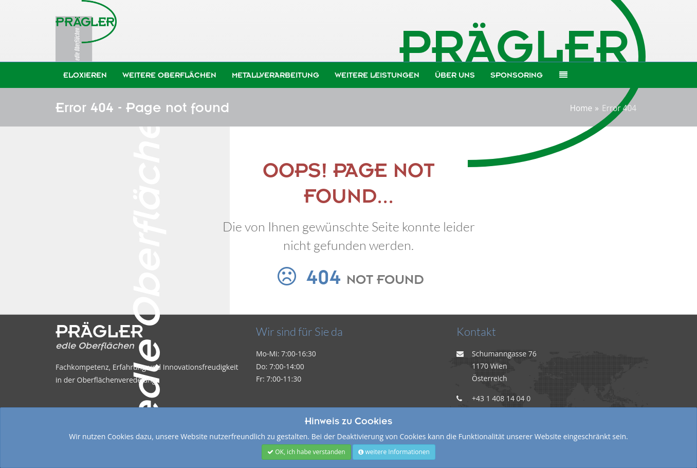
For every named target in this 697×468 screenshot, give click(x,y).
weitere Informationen (394, 451)
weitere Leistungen (377, 75)
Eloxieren (85, 75)
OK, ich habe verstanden (306, 451)
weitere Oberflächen (169, 75)
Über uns (455, 75)
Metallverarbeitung (275, 75)
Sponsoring (516, 75)
